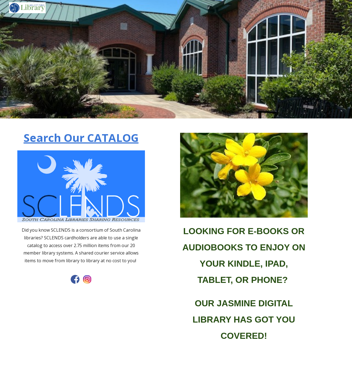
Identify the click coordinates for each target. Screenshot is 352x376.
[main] (81, 137)
